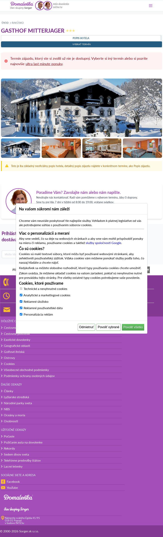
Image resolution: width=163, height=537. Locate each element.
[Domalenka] (22, 6)
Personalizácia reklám (38, 314)
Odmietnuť (86, 327)
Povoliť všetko (133, 327)
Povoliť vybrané (108, 327)
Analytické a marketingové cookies (46, 295)
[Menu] (150, 5)
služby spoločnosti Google (103, 243)
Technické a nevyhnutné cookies (45, 288)
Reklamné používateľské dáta (43, 308)
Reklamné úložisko (36, 301)
